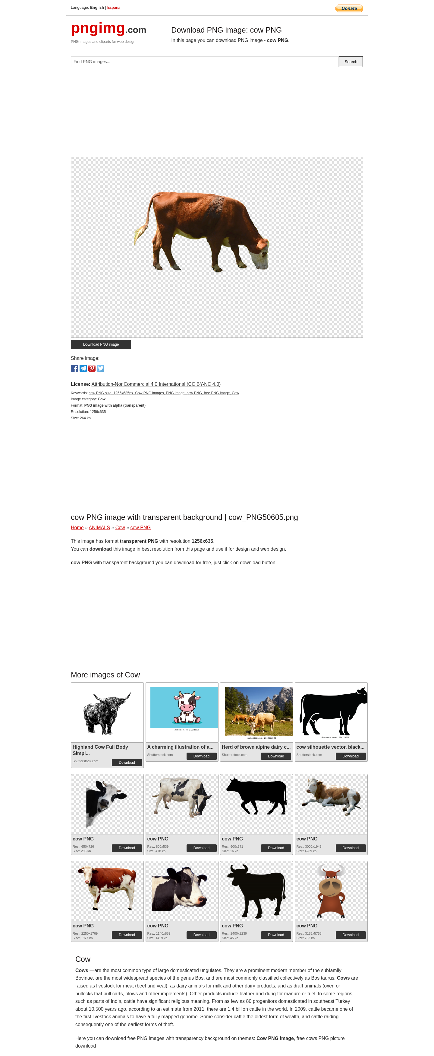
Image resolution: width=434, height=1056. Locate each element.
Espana (113, 7)
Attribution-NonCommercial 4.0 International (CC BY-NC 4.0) (156, 384)
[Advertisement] (217, 114)
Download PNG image (101, 344)
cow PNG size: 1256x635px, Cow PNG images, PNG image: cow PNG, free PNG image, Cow (164, 393)
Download (127, 762)
